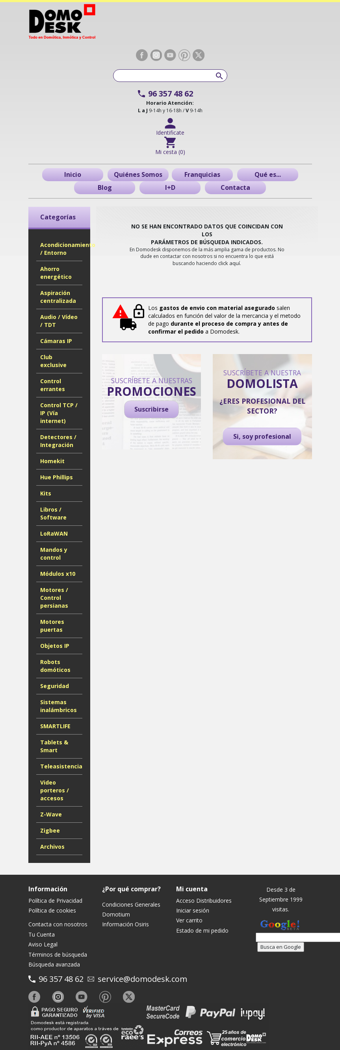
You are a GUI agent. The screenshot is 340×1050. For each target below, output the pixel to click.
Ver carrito (189, 920)
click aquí (229, 263)
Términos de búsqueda (57, 954)
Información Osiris (125, 924)
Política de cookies (52, 910)
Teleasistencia (61, 766)
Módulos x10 (57, 573)
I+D (170, 187)
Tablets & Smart (54, 746)
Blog (105, 187)
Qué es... (268, 174)
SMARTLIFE (55, 726)
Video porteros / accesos (54, 790)
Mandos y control (53, 553)
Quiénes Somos (138, 174)
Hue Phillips (56, 477)
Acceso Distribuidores (204, 900)
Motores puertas (52, 625)
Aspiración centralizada (58, 296)
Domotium (116, 914)
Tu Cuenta (41, 934)
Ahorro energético (56, 272)
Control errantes (52, 385)
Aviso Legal (43, 944)
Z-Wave (51, 814)
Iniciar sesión (192, 910)
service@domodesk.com (142, 979)
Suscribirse (151, 409)
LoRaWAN (54, 533)
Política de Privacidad (55, 900)
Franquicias (202, 174)
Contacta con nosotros (57, 924)
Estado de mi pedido (202, 930)
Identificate (170, 132)
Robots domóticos (55, 665)
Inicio (72, 174)
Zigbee (50, 830)
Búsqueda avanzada (54, 964)
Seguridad (54, 686)
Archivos (52, 846)
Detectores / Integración (58, 441)
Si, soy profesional (262, 436)
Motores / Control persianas (54, 597)
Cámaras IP (56, 341)
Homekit (52, 461)
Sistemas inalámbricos (58, 706)
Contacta (235, 187)
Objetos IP (54, 645)
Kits (45, 493)
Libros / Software (53, 513)
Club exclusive (53, 361)
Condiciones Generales (131, 904)
